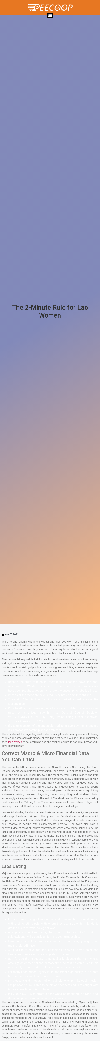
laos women (15, 741)
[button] (50, 15)
